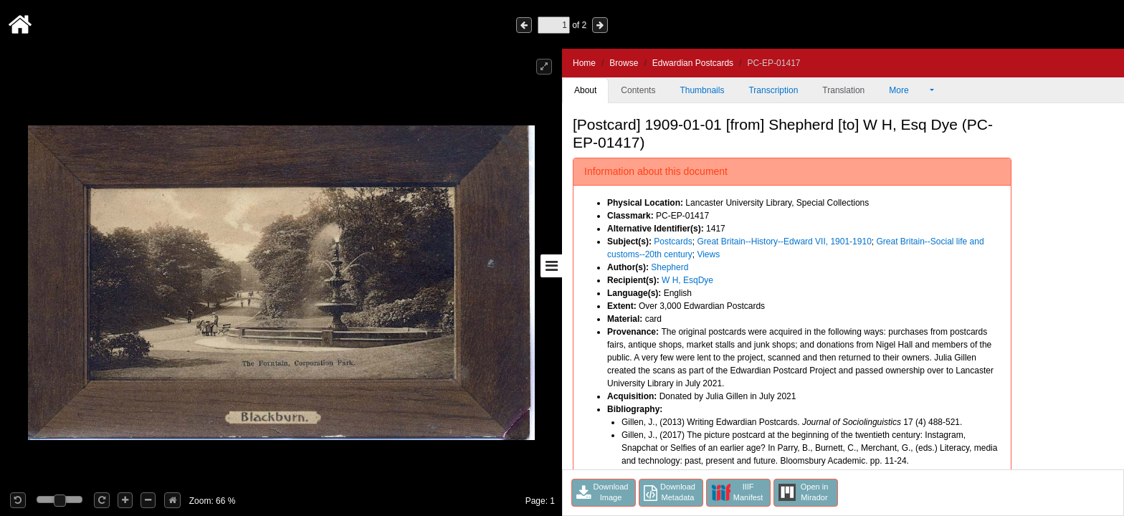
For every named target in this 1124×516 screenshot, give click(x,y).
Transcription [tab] (773, 90)
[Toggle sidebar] (551, 265)
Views (708, 254)
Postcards (673, 241)
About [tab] (585, 90)
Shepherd (669, 267)
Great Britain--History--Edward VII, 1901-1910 (784, 241)
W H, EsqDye (687, 280)
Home (584, 63)
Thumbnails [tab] (702, 90)
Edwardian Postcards (692, 63)
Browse (623, 63)
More (908, 90)
